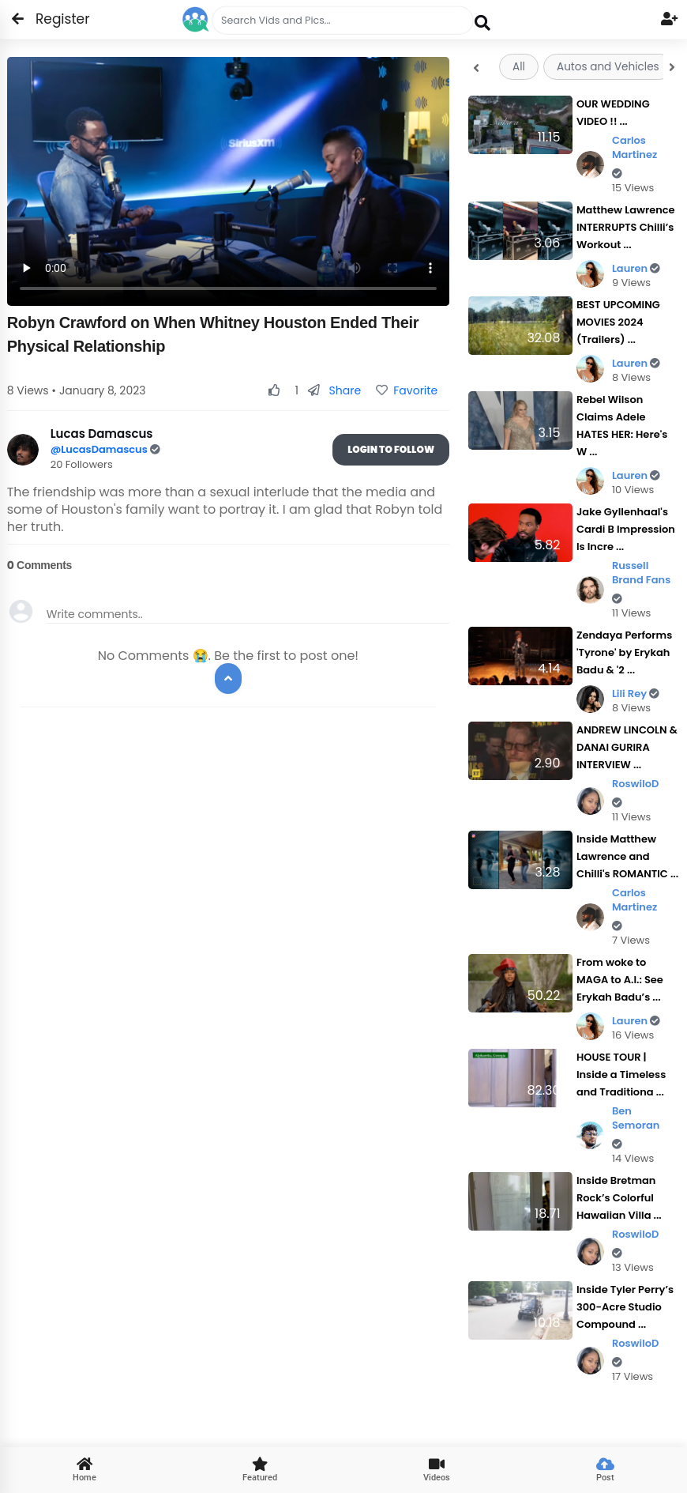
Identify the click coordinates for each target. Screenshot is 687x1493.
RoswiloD (635, 792)
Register (53, 18)
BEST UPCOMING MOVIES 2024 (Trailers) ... (618, 322)
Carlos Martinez (634, 156)
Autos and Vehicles (608, 66)
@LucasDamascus (100, 449)
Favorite (406, 390)
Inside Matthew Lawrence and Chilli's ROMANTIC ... (627, 856)
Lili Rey (635, 693)
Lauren (636, 268)
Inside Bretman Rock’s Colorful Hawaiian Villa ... (619, 1198)
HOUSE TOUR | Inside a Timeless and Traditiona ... (621, 1074)
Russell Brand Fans (641, 581)
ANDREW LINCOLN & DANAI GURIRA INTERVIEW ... (627, 747)
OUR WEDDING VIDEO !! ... (613, 112)
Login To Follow (390, 449)
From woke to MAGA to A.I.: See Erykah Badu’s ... (619, 980)
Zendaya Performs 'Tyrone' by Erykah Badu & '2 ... (624, 652)
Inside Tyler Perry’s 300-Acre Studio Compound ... (625, 1307)
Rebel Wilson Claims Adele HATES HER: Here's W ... (621, 425)
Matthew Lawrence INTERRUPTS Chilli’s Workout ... (625, 227)
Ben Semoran (636, 1126)
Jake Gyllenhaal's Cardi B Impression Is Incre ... (625, 529)
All (518, 66)
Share (334, 390)
